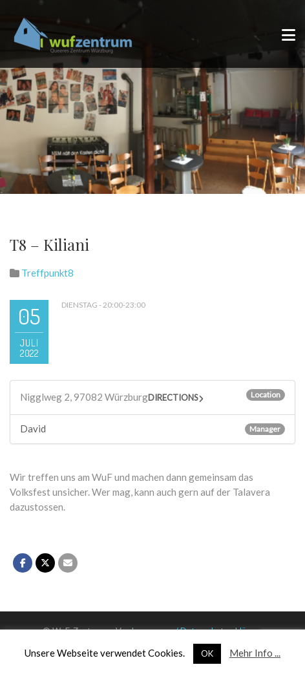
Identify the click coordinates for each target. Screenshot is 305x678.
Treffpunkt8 (47, 273)
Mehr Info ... (254, 653)
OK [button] (207, 653)
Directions (173, 397)
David (33, 428)
